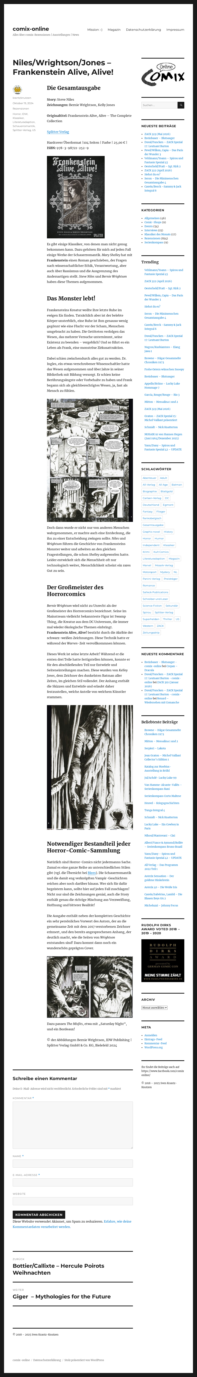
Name (18, 1156)
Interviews (151, 230)
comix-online (31, 29)
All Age (163, 484)
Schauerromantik (24, 126)
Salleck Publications (155, 592)
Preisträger (171, 578)
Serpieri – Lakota (155, 748)
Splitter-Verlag (22, 130)
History (168, 531)
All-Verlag (149, 484)
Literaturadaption (24, 122)
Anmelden (150, 1035)
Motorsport (149, 572)
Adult (163, 477)
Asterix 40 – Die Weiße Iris (160, 887)
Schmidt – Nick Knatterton (161, 427)
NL (175, 572)
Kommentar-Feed (155, 1043)
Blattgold (167, 491)
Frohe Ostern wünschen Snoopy (164, 369)
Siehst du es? (152, 174)
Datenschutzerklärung (143, 30)
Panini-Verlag (151, 578)
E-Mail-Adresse (26, 1175)
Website (19, 1193)
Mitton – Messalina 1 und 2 (161, 402)
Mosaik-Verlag (164, 565)
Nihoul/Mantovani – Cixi (159, 835)
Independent (151, 545)
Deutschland (151, 504)
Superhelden (151, 619)
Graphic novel (151, 531)
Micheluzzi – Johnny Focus (161, 905)
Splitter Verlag (58, 132)
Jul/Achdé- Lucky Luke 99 (160, 777)
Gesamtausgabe (153, 524)
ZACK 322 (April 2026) (158, 170)
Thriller (167, 619)
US (34, 130)
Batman (177, 484)
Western (148, 625)
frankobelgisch (152, 518)
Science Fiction (152, 605)
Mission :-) (94, 30)
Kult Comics (161, 551)
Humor (159, 538)
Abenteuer (149, 477)
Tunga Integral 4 (154, 810)
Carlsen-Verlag (152, 498)
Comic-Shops (152, 222)
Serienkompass (154, 242)
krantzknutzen (22, 97)
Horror (17, 113)
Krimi (146, 551)
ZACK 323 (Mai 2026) (157, 134)
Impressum (175, 30)
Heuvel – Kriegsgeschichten (161, 803)
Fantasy (148, 511)
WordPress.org (153, 1047)
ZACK (160, 625)
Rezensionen (21, 108)
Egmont (168, 504)
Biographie (150, 491)
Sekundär (172, 605)
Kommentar (23, 1098)
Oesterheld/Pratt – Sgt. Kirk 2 (162, 166)
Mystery (165, 572)
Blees (92, 873)
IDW (25, 113)
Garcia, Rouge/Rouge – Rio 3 (161, 394)
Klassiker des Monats (157, 234)
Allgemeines (152, 218)
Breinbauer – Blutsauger (159, 138)
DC (167, 498)
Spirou (147, 612)
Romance (149, 585)
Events (148, 226)
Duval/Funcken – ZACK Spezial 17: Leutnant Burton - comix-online (163, 678)
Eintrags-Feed (153, 1039)
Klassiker (18, 117)
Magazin (114, 30)
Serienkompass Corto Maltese (162, 796)
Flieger (160, 511)
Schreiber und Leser (155, 598)
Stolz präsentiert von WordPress (84, 1360)
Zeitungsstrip (151, 632)
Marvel (147, 565)
